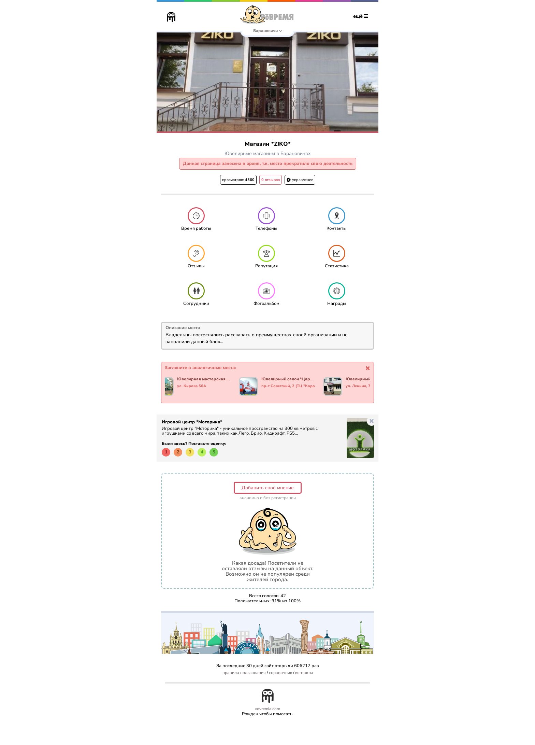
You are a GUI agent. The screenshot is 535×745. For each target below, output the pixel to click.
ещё (360, 16)
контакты (304, 672)
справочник (280, 672)
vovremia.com (267, 709)
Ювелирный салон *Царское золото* (288, 379)
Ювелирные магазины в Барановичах (268, 153)
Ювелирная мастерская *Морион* (204, 379)
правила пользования (244, 672)
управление (300, 179)
